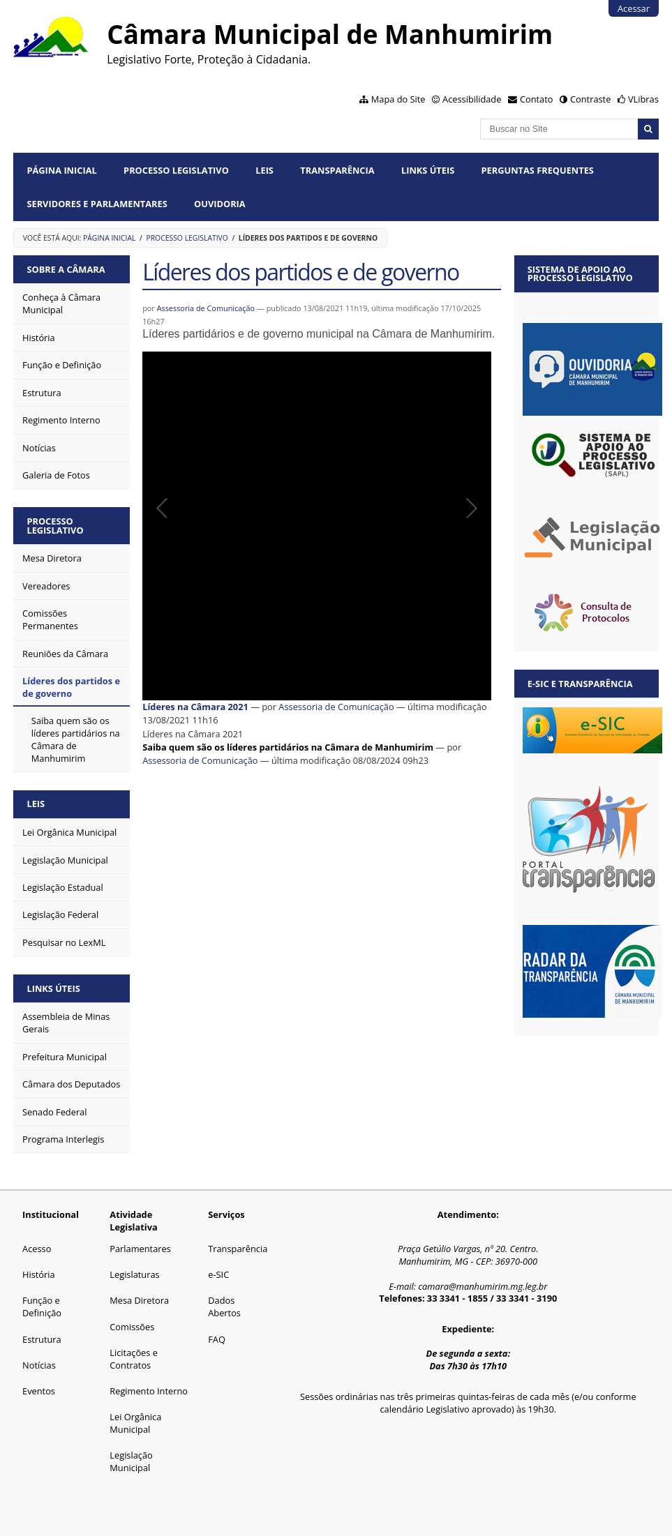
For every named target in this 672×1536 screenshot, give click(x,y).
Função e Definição (41, 1306)
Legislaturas (134, 1274)
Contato (536, 99)
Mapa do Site (398, 99)
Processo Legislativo (176, 170)
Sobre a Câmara (66, 269)
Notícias (39, 1365)
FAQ (216, 1339)
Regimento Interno (149, 1391)
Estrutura (41, 1339)
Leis (264, 170)
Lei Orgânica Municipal (135, 1423)
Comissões (132, 1326)
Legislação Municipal (131, 1461)
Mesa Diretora (139, 1300)
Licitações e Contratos (134, 1358)
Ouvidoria (220, 203)
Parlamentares (140, 1248)
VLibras (643, 99)
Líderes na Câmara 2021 (195, 706)
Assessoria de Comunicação (206, 308)
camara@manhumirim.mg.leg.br (482, 1286)
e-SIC (218, 1274)
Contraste (590, 99)
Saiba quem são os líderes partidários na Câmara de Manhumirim (287, 747)
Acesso (36, 1248)
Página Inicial (61, 170)
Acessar (634, 8)
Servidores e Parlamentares (97, 203)
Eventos (38, 1391)
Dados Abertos (224, 1306)
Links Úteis (427, 170)
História (38, 1274)
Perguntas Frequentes (537, 170)
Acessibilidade (471, 99)
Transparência (337, 170)
